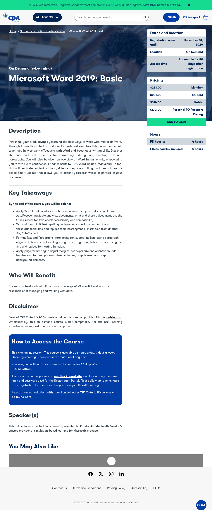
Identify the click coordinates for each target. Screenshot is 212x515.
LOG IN (171, 17)
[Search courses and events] (112, 17)
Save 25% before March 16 (161, 5)
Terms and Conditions (87, 488)
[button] (201, 505)
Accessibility (139, 488)
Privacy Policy (116, 488)
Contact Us (59, 488)
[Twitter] (101, 474)
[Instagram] (111, 474)
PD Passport (191, 17)
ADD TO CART (176, 122)
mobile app (113, 317)
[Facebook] (90, 474)
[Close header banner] (189, 5)
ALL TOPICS (47, 17)
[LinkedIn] (121, 474)
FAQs (156, 488)
